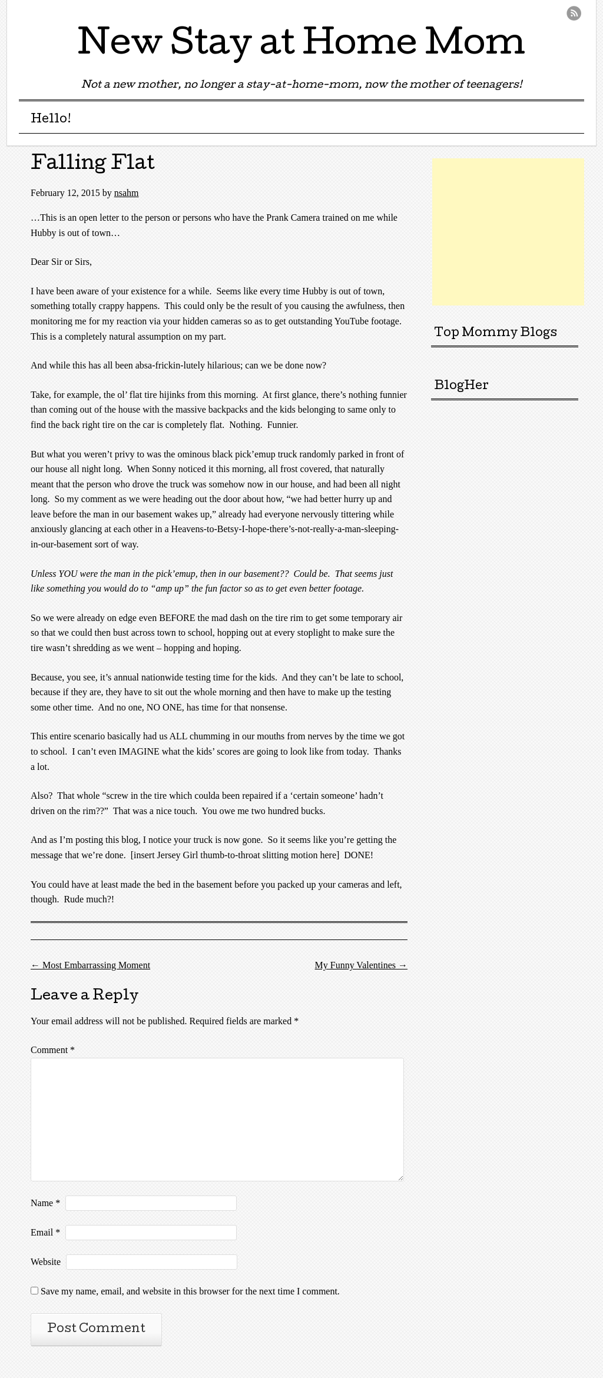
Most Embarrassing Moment (90, 965)
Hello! (51, 120)
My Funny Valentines (361, 965)
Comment (53, 1050)
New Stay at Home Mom (301, 46)
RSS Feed (573, 13)
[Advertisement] (517, 232)
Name (45, 1203)
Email (45, 1232)
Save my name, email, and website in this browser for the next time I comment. (190, 1291)
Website (46, 1262)
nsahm (126, 193)
